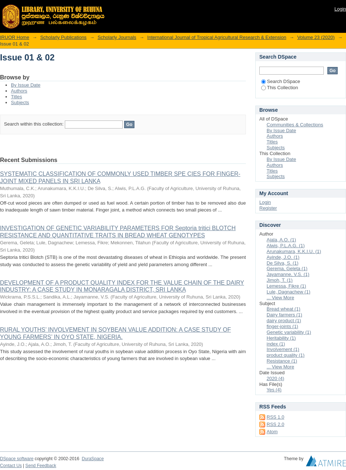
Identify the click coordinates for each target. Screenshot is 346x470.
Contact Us (11, 465)
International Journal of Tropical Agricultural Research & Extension (216, 37)
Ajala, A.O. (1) (281, 239)
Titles (16, 96)
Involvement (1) (283, 349)
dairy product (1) (284, 320)
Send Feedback (40, 465)
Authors (19, 91)
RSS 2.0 (275, 424)
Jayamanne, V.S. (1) (288, 274)
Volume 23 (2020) (316, 37)
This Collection (279, 87)
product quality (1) (285, 355)
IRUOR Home (14, 37)
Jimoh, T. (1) (279, 280)
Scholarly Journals (117, 37)
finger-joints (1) (282, 326)
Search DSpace (280, 81)
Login (340, 9)
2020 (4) (275, 378)
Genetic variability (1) (289, 332)
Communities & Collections (295, 124)
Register (268, 208)
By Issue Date (25, 85)
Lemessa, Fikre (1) (286, 286)
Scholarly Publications (63, 37)
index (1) (276, 344)
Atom (272, 431)
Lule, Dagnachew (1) (288, 292)
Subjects (20, 102)
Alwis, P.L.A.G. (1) (286, 245)
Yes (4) (274, 389)
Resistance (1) (282, 361)
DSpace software (17, 458)
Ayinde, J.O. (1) (283, 257)
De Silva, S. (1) (282, 263)
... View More (280, 297)
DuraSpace (92, 458)
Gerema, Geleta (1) (287, 268)
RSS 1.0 (275, 417)
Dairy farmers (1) (284, 314)
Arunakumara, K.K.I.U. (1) (294, 251)
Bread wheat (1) (283, 309)
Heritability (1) (281, 338)
